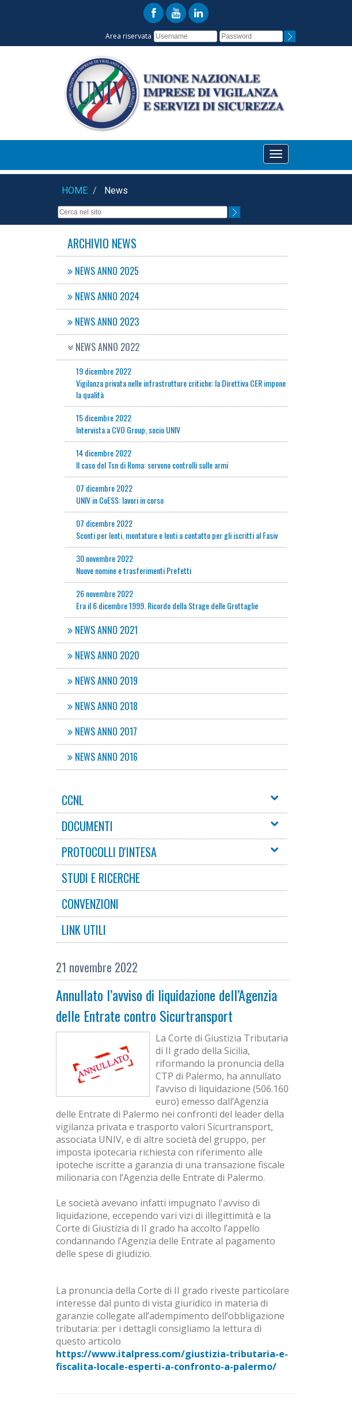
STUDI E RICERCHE (101, 877)
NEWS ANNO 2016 (102, 757)
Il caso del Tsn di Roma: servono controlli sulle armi (152, 459)
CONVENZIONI (90, 903)
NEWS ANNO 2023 (103, 322)
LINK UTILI (84, 929)
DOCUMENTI (87, 826)
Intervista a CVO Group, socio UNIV (128, 424)
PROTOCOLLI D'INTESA (109, 851)
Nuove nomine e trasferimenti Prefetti (133, 564)
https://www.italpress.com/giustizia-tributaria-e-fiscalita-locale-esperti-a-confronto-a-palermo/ (172, 1360)
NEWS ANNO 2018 (102, 706)
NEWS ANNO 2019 (102, 681)
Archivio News (102, 243)
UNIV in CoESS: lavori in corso (120, 494)
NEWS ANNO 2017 (102, 731)
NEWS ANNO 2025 (103, 271)
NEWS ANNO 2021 (102, 630)
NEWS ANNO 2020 (103, 655)
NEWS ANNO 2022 (103, 347)
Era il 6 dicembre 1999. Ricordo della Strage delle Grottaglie (167, 599)
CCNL (73, 800)
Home (75, 190)
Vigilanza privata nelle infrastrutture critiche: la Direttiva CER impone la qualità (181, 383)
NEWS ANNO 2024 (103, 296)
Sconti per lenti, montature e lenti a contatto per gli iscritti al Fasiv (177, 529)
